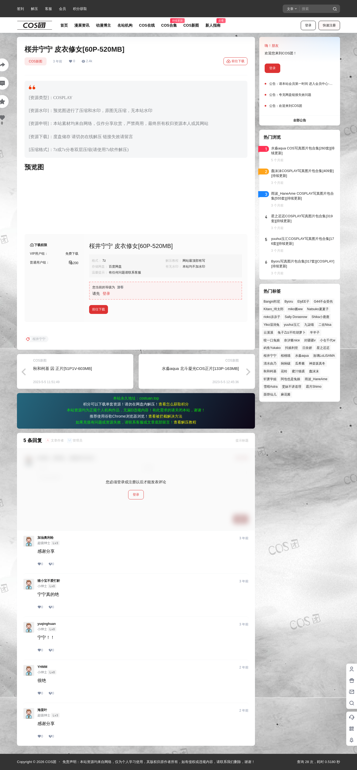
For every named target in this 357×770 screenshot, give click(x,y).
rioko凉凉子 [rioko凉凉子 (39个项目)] (272, 317)
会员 (62, 9)
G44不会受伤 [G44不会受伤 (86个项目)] (323, 301)
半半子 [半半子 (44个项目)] (315, 332)
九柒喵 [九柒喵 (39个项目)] (309, 325)
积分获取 (80, 9)
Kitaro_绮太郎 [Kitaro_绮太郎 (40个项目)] (274, 309)
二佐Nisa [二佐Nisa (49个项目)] (324, 325)
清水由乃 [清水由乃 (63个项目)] (270, 363)
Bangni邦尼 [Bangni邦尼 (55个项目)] (272, 301)
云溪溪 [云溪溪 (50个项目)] (268, 332)
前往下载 (235, 61)
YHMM (42, 666)
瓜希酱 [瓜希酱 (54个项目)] (300, 363)
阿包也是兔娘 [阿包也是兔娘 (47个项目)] (290, 379)
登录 (308, 25)
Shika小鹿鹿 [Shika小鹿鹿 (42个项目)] (320, 317)
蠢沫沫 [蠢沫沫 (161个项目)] (314, 371)
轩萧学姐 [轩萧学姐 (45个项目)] (270, 379)
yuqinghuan (46, 623)
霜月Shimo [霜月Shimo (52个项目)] (313, 386)
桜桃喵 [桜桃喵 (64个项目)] (285, 356)
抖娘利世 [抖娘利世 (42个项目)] (291, 348)
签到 (20, 9)
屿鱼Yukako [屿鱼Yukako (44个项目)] (272, 348)
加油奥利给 (45, 537)
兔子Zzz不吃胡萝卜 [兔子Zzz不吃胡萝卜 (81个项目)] (291, 332)
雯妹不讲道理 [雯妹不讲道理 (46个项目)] (291, 386)
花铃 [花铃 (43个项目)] (284, 371)
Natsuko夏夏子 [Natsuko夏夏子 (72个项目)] (318, 309)
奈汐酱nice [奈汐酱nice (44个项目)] (292, 340)
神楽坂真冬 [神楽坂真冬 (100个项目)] (317, 363)
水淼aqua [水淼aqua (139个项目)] (302, 356)
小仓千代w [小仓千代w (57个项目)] (327, 340)
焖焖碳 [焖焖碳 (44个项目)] (285, 363)
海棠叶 (42, 710)
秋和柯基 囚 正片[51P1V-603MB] (62, 368)
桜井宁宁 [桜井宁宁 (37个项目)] (270, 356)
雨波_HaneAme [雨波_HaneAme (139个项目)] (316, 379)
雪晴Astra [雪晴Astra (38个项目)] (271, 386)
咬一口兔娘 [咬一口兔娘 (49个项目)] (272, 340)
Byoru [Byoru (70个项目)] (289, 301)
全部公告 (299, 120)
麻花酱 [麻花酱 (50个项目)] (285, 394)
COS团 (50, 762)
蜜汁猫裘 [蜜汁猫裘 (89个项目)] (298, 371)
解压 (34, 9)
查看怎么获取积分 (174, 404)
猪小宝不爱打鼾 (48, 580)
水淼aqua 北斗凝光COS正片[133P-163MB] (200, 368)
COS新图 (35, 61)
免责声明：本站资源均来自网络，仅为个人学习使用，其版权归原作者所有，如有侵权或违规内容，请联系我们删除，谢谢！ (158, 762)
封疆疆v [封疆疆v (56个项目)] (310, 340)
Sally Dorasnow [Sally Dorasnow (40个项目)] (296, 317)
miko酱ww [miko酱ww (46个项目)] (295, 309)
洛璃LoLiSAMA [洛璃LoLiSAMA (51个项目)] (324, 356)
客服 (48, 9)
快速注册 (329, 25)
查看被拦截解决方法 (165, 416)
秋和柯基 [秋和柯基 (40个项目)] (270, 371)
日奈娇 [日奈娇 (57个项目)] (307, 348)
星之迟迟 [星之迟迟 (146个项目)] (323, 348)
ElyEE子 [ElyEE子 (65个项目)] (304, 301)
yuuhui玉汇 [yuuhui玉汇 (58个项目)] (292, 325)
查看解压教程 (185, 422)
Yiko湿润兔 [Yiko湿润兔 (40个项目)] (271, 325)
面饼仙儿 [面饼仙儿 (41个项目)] (270, 394)
